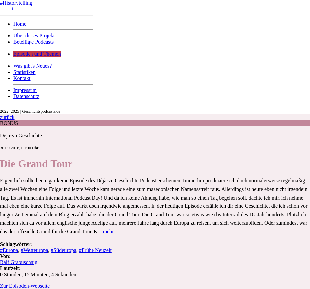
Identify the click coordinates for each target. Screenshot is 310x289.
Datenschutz (26, 96)
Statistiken (24, 72)
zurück (7, 117)
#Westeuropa (34, 250)
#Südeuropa (63, 250)
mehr (108, 231)
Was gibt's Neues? (32, 66)
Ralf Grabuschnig (18, 262)
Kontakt (22, 78)
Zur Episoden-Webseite (25, 286)
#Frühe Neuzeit (95, 250)
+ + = (12, 9)
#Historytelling (16, 3)
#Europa (9, 250)
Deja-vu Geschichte (21, 135)
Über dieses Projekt (34, 35)
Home (19, 24)
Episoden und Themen (37, 54)
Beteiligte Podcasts (33, 42)
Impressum (25, 90)
